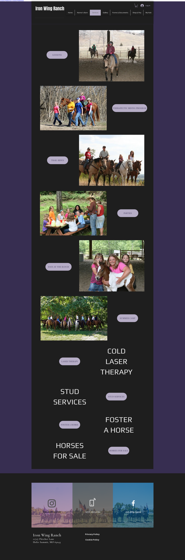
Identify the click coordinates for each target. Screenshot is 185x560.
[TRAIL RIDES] (57, 160)
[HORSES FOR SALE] (118, 450)
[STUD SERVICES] (116, 396)
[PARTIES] (127, 213)
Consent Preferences (6, 0)
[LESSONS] (57, 55)
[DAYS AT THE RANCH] (58, 267)
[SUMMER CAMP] (127, 318)
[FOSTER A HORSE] (69, 425)
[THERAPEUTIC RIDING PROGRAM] (129, 108)
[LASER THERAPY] (69, 361)
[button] (136, 5)
